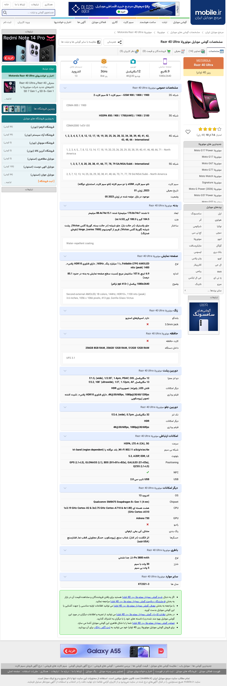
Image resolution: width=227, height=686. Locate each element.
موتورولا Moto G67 (212, 164)
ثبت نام (7, 22)
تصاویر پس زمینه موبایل (111, 671)
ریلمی (198, 271)
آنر (200, 220)
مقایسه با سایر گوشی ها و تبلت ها (78, 42)
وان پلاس (196, 259)
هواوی (218, 220)
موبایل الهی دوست (44, 167)
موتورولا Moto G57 (212, 202)
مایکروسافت (195, 246)
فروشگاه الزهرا (46, 127)
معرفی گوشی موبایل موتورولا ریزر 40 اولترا (134, 606)
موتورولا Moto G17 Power (208, 151)
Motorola (203, 61)
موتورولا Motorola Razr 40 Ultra (134, 32)
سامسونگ (196, 214)
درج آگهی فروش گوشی (80, 666)
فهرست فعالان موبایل (209, 671)
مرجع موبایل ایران (214, 32)
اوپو (220, 259)
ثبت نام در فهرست (164, 671)
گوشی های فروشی (103, 666)
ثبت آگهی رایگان (102, 628)
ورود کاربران (24, 22)
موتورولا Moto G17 (212, 157)
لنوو (220, 239)
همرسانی (111, 42)
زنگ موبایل (91, 671)
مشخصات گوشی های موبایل (185, 32)
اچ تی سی (196, 233)
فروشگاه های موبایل (186, 671)
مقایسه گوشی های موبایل (164, 666)
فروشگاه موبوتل (45, 143)
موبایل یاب (184, 666)
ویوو (219, 271)
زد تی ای (218, 278)
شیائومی (197, 226)
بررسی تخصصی (122, 666)
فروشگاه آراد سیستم (43, 135)
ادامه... (7, 99)
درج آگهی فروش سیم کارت (28, 666)
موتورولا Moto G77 (212, 170)
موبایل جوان (47, 175)
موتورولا (161, 32)
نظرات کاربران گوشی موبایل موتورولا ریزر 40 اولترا (140, 615)
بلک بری (217, 252)
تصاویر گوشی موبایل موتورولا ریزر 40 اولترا (153, 623)
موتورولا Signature (212, 183)
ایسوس (197, 252)
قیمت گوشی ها (140, 666)
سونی (219, 233)
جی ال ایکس (194, 278)
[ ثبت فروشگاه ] (46, 181)
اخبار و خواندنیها (62, 22)
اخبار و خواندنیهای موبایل (139, 671)
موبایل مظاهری (46, 159)
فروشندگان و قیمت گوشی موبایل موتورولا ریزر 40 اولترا (137, 602)
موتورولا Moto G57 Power (208, 195)
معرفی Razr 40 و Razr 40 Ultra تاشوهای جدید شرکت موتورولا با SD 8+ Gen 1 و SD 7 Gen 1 (36, 87)
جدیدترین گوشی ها (201, 666)
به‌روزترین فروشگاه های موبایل (38, 119)
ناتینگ (198, 284)
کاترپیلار (197, 265)
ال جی (218, 265)
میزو (219, 284)
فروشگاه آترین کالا (44, 151)
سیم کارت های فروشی (55, 666)
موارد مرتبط (48, 69)
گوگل (219, 246)
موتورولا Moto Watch (210, 176)
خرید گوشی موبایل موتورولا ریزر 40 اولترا (142, 597)
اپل (220, 214)
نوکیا (219, 226)
